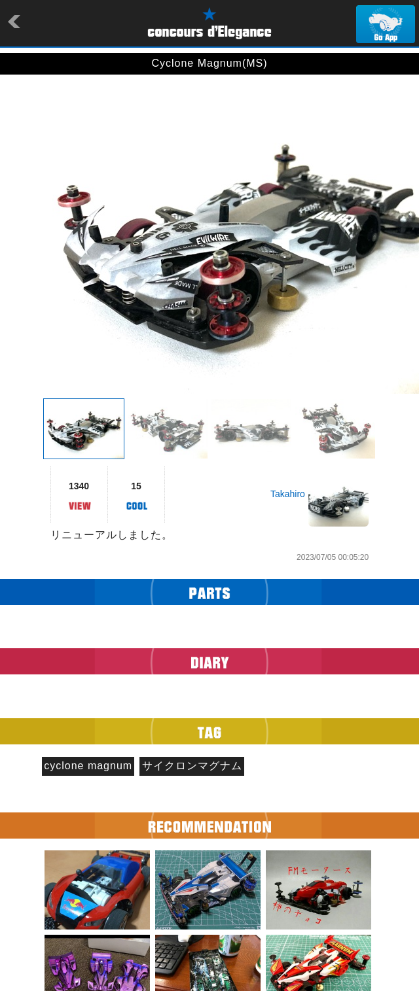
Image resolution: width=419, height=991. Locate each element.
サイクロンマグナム (192, 765)
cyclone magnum (88, 765)
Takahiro (287, 494)
